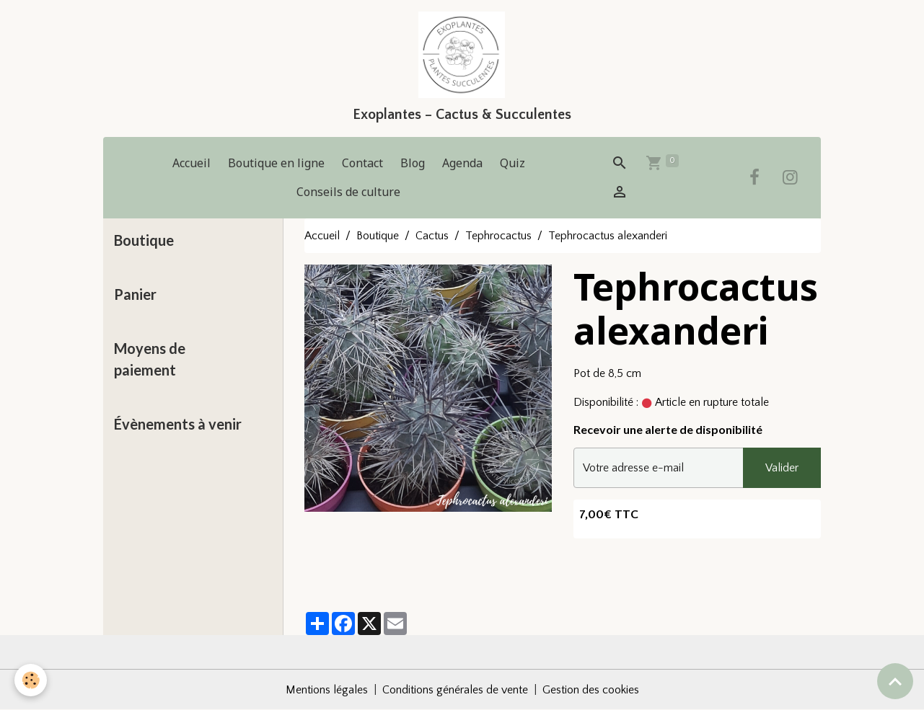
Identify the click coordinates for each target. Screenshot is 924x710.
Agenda (462, 163)
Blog (412, 163)
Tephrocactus (498, 235)
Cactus (432, 235)
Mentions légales (327, 689)
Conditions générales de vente (455, 689)
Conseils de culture (348, 192)
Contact (362, 163)
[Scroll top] (895, 681)
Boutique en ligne (276, 163)
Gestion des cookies (590, 689)
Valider (781, 467)
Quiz (512, 163)
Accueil (191, 163)
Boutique (377, 235)
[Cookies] (30, 680)
